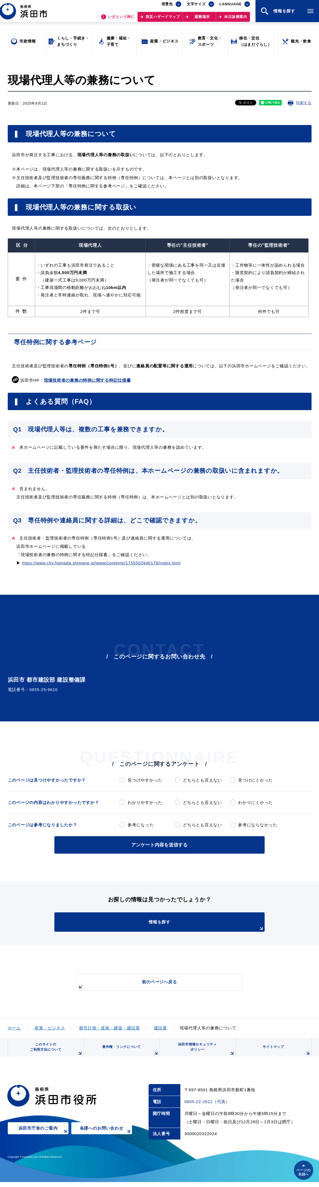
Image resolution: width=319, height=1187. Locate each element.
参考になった (141, 824)
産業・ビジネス (50, 1026)
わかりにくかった (255, 802)
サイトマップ (285, 1054)
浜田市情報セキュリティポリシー (204, 1051)
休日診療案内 (235, 19)
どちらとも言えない (202, 780)
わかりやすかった (145, 802)
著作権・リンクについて (128, 1054)
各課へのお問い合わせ (106, 1137)
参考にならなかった (257, 824)
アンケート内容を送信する (159, 844)
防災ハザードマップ (163, 19)
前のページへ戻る (153, 983)
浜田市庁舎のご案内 (43, 1137)
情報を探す (173, 924)
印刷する (303, 103)
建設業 (160, 1026)
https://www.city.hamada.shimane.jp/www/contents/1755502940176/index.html (101, 563)
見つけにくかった (255, 780)
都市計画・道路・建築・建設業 (109, 1026)
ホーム (14, 1026)
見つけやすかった (145, 780)
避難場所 (202, 19)
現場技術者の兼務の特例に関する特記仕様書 (87, 380)
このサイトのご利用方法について (54, 1051)
